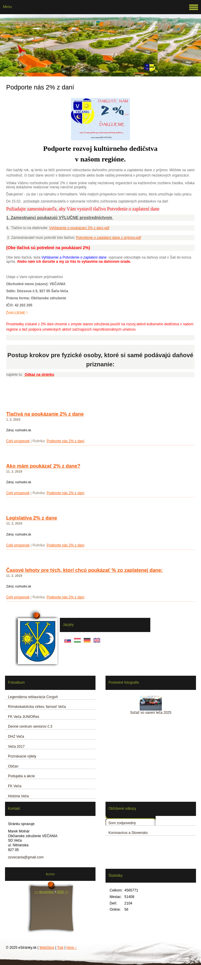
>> (67, 892)
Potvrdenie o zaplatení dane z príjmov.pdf (108, 238)
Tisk (60, 948)
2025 (60, 892)
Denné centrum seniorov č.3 (30, 726)
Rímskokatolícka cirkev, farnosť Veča (37, 707)
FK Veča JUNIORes (23, 717)
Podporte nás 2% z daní (65, 441)
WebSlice (46, 948)
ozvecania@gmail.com (26, 857)
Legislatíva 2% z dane (31, 518)
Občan (13, 766)
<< (36, 892)
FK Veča (14, 786)
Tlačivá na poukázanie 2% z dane (45, 414)
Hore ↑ (71, 948)
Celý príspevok (17, 441)
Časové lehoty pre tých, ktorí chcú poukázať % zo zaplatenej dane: (84, 570)
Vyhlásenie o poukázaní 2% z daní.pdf (79, 228)
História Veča (18, 796)
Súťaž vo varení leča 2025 (151, 713)
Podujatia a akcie (21, 776)
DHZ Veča (16, 736)
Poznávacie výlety (22, 756)
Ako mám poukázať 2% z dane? (43, 466)
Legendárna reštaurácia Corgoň (33, 697)
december (46, 892)
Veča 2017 (16, 746)
